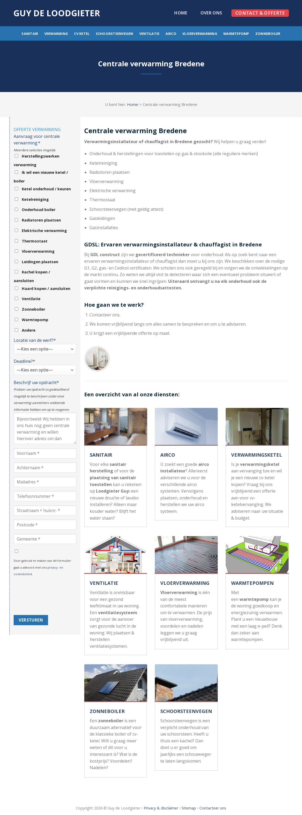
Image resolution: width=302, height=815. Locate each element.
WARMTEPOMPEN (252, 583)
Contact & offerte (260, 13)
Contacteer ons (212, 808)
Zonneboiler (267, 33)
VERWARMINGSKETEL (256, 455)
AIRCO (167, 455)
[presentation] (35, 596)
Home (180, 13)
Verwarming (56, 33)
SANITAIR (101, 455)
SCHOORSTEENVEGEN (186, 711)
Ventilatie (149, 33)
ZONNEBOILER (107, 711)
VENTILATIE (104, 583)
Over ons (211, 13)
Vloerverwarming (199, 33)
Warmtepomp (236, 33)
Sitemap (189, 808)
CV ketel (81, 33)
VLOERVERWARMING (184, 583)
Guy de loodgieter (56, 13)
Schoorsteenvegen (114, 33)
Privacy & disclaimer (161, 808)
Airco (171, 33)
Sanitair (30, 33)
